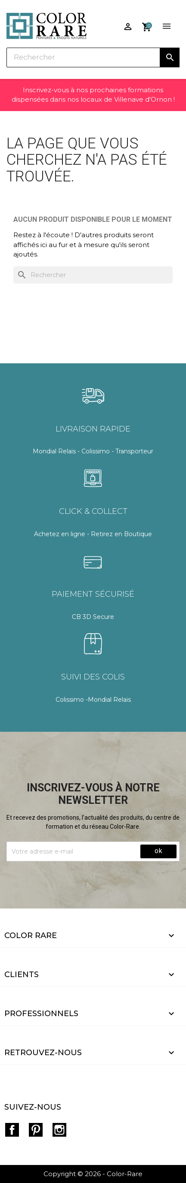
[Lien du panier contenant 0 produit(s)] (147, 23)
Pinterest (36, 1130)
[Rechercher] (93, 57)
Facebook (12, 1130)
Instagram (59, 1130)
